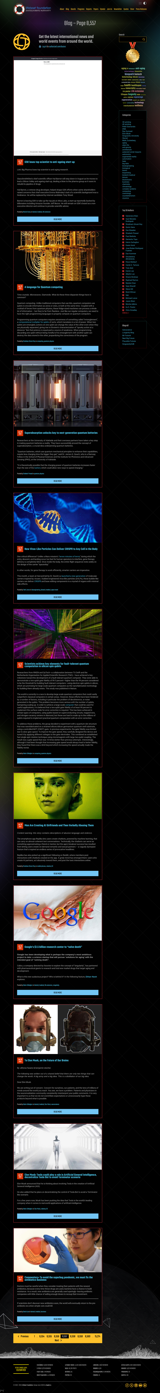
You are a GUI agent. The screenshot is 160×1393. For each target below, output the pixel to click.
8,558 (72, 1336)
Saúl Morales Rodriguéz (131, 220)
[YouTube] (140, 1385)
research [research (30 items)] (135, 100)
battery (37, 468)
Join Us (109, 9)
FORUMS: (95, 1375)
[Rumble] (145, 1385)
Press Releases (141, 9)
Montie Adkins (131, 304)
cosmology (126, 193)
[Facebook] (127, 1385)
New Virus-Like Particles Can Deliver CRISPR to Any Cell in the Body (61, 549)
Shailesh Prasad (27, 473)
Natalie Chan (131, 283)
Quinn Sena (130, 227)
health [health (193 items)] (127, 85)
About (62, 9)
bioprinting (126, 173)
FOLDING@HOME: (98, 1372)
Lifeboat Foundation (27, 1385)
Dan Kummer (131, 254)
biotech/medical (37, 212)
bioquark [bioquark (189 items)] (129, 74)
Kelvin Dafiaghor (28, 753)
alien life (125, 145)
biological (126, 168)
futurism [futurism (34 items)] (143, 82)
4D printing (126, 124)
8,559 (80, 1336)
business (43, 1311)
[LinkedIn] (136, 1385)
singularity (56, 985)
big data (125, 163)
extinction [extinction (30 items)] (133, 82)
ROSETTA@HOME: (42, 1375)
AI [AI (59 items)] (127, 69)
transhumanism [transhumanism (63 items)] (129, 106)
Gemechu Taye (131, 239)
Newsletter (118, 9)
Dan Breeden (131, 230)
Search (143, 39)
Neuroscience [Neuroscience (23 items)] (143, 95)
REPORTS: (68, 1372)
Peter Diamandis (128, 127)
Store (132, 9)
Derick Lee (26, 1311)
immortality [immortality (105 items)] (131, 88)
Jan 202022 (20, 162)
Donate (102, 9)
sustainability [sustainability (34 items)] (130, 103)
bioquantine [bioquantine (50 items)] (138, 71)
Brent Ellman (131, 292)
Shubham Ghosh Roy (29, 341)
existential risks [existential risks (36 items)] (126, 82)
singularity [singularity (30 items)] (142, 100)
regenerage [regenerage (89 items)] (138, 97)
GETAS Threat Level (21, 1369)
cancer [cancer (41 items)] (129, 80)
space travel (54, 589)
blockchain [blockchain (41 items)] (141, 77)
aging (124, 143)
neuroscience (55, 1104)
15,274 (97, 1336)
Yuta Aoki (129, 268)
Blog (67, 9)
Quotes (126, 9)
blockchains (127, 180)
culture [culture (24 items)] (140, 80)
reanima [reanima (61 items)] (130, 97)
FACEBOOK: (40, 1365)
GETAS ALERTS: (125, 1365)
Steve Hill (129, 289)
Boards (73, 9)
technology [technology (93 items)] (139, 103)
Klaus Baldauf (131, 262)
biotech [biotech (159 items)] (138, 74)
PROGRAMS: (124, 1372)
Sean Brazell (130, 286)
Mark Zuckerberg (129, 140)
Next (57, 1340)
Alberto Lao (130, 274)
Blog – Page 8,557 (80, 23)
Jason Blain (130, 301)
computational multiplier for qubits (34, 322)
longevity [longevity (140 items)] (132, 94)
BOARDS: (123, 1368)
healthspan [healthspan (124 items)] (136, 85)
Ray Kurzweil (127, 131)
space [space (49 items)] (124, 103)
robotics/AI (49, 866)
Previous (25, 1336)
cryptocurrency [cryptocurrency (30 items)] (135, 80)
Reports (89, 9)
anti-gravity (126, 147)
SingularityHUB (128, 344)
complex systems (129, 189)
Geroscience (127, 330)
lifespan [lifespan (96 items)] (124, 94)
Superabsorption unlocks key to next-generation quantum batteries (61, 433)
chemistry (126, 184)
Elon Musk (48, 1104)
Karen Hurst (130, 245)
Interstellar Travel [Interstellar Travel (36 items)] (141, 89)
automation (126, 159)
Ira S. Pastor (130, 307)
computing (40, 341)
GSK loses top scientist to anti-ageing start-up (50, 162)
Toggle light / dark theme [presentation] (144, 3)
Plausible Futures (129, 341)
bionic (124, 170)
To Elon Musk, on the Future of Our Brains (47, 1060)
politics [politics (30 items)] (125, 97)
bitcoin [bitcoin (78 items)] (135, 77)
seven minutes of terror (69, 556)
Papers (95, 9)
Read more (58, 219)
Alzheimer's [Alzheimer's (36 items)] (132, 69)
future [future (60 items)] (138, 82)
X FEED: (39, 1368)
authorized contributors (57, 47)
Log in (44, 47)
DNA (124, 129)
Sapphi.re (48, 1385)
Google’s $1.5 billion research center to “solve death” (53, 947)
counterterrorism (128, 196)
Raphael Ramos (132, 280)
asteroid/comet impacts (131, 152)
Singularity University (130, 136)
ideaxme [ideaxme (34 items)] (123, 89)
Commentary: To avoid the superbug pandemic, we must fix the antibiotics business (59, 1278)
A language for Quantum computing (44, 287)
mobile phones (41, 866)
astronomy (126, 154)
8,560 (87, 1336)
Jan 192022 (20, 826)
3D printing (126, 122)
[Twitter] (131, 1385)
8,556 (56, 1336)
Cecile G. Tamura (132, 265)
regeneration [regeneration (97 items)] (127, 100)
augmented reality (129, 157)
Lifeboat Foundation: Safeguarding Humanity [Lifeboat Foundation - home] (32, 9)
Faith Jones (26, 589)
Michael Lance (131, 298)
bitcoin (125, 177)
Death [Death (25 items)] (143, 80)
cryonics (125, 198)
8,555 (49, 1336)
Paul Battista (131, 236)
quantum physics (49, 341)
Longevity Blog (128, 333)
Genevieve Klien (132, 216)
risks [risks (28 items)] (138, 100)
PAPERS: (67, 1375)
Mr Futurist (126, 335)
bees (124, 161)
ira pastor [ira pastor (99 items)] (127, 91)
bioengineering (36, 589)
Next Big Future (128, 338)
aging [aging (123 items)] (123, 68)
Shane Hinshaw (132, 277)
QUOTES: (123, 1375)
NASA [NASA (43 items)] (138, 95)
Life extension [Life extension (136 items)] (137, 91)
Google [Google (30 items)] (122, 86)
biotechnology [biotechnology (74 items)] (127, 77)
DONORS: (95, 1368)
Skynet (125, 138)
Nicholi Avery (27, 212)
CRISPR (37, 581)
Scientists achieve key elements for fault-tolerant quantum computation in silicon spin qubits (57, 665)
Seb (127, 295)
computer (69, 705)
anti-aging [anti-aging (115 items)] (140, 68)
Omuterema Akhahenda (130, 258)
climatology (127, 187)
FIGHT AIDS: (40, 1372)
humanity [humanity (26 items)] (144, 86)
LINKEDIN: (96, 1365)
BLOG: (66, 1368)
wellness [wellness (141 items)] (139, 105)
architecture (127, 150)
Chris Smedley (131, 310)
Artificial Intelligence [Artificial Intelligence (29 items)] (129, 71)
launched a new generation (73, 576)
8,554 (41, 1336)
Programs (81, 9)
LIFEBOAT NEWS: (69, 1365)
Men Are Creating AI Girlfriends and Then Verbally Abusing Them (59, 825)
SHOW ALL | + (125, 313)
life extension (47, 212)
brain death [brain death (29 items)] (124, 80)
